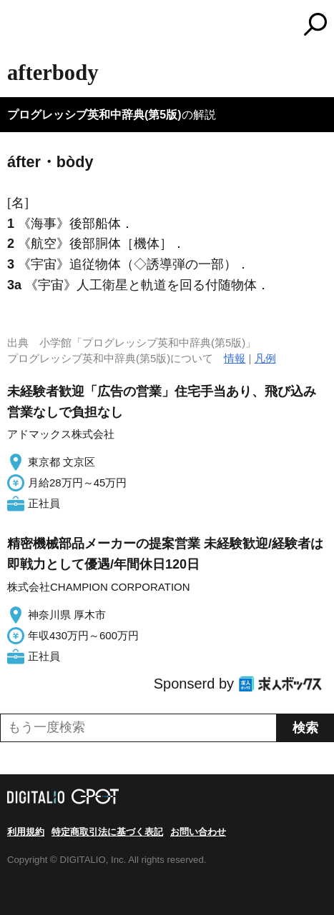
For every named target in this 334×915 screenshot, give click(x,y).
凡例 (265, 358)
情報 (234, 358)
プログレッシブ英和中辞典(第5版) (94, 115)
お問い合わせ (198, 831)
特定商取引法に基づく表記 (107, 831)
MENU (18, 26)
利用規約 (25, 831)
